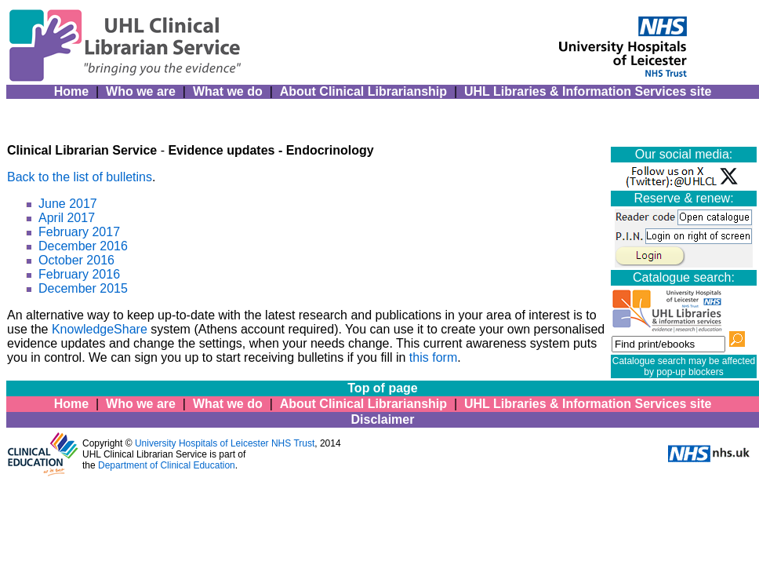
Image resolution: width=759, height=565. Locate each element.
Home (71, 91)
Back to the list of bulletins (79, 177)
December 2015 (83, 288)
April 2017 (66, 217)
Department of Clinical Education (166, 465)
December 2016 (83, 246)
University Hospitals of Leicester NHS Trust (224, 443)
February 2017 (79, 232)
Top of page (382, 388)
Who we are (141, 91)
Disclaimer (383, 419)
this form (433, 357)
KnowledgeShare (99, 329)
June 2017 (67, 203)
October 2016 (76, 260)
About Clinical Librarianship (363, 91)
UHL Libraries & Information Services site (587, 91)
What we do (228, 91)
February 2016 (79, 274)
